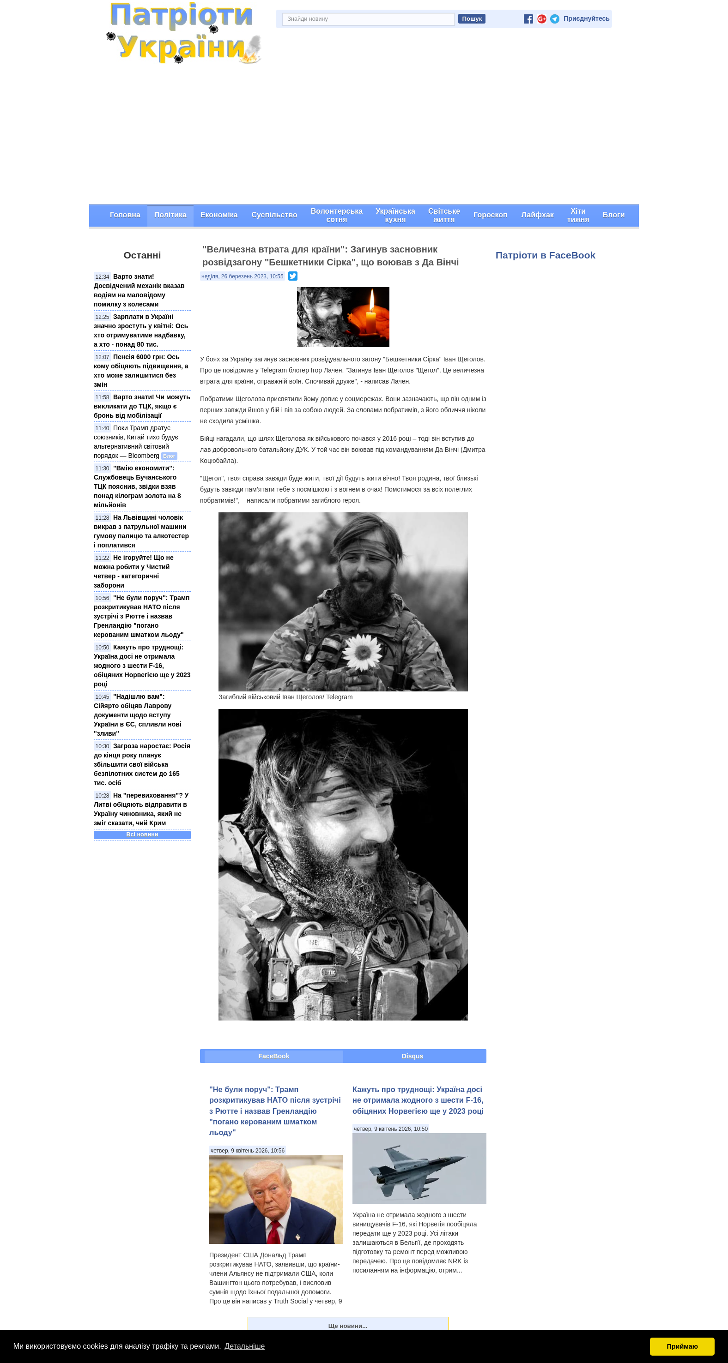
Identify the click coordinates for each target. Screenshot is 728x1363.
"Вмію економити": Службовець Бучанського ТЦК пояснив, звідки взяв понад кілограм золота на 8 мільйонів (137, 486)
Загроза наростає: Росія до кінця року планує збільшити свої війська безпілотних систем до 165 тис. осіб (142, 764)
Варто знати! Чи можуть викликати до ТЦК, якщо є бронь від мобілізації (142, 406)
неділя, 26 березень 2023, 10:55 (242, 276)
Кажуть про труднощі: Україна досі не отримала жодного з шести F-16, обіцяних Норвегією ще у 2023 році (142, 665)
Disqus (413, 1056)
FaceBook (274, 1056)
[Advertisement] (364, 135)
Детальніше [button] (244, 1346)
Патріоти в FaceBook (545, 255)
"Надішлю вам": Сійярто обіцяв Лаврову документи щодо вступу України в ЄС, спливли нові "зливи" (138, 715)
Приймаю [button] (682, 1346)
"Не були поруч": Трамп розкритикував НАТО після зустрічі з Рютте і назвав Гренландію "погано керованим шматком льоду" (142, 616)
